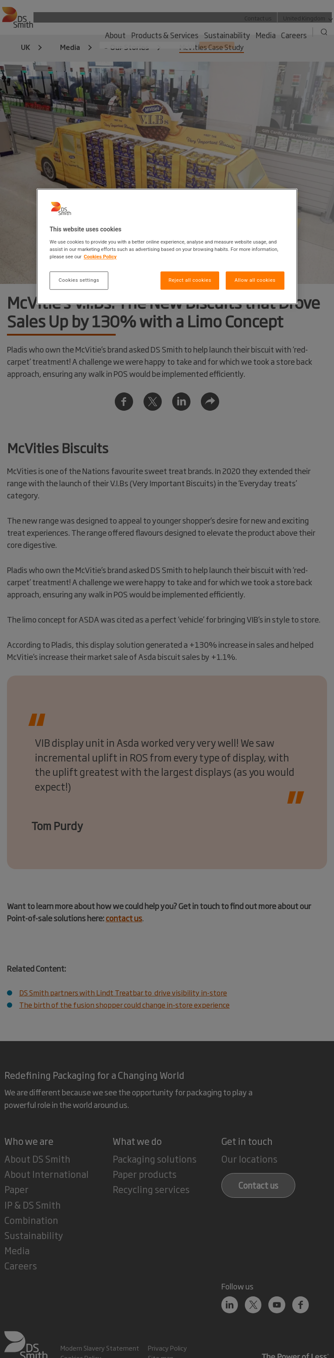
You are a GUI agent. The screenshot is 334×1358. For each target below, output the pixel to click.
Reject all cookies (189, 280)
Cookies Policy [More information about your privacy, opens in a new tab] (100, 257)
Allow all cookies (254, 280)
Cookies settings (79, 280)
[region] (167, 247)
